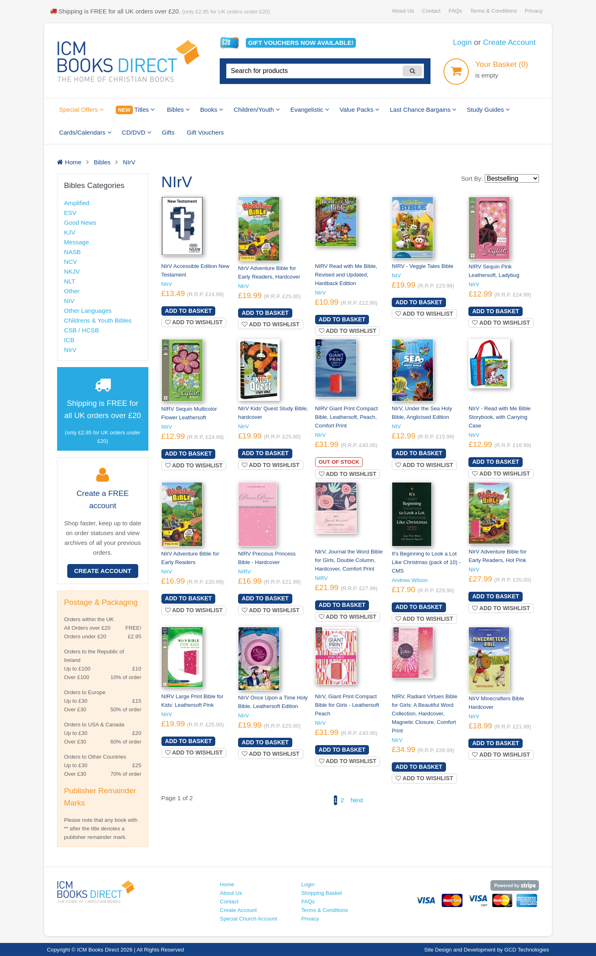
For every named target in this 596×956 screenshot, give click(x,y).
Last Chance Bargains (423, 109)
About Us (403, 11)
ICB (69, 339)
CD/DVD (136, 132)
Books (211, 109)
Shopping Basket (321, 893)
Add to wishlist (194, 322)
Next (357, 800)
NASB (72, 251)
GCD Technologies (526, 950)
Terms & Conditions (493, 11)
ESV (70, 212)
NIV (69, 300)
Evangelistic (309, 109)
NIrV (70, 349)
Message (76, 242)
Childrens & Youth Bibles (98, 320)
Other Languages (88, 310)
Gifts (168, 132)
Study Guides (488, 109)
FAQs (455, 11)
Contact (431, 11)
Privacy (534, 11)
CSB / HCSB (81, 330)
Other (71, 291)
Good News (80, 222)
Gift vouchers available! (301, 42)
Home (227, 884)
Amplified (76, 202)
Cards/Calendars (85, 132)
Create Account (509, 42)
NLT (69, 281)
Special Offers (81, 109)
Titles (135, 110)
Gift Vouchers (205, 132)
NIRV (244, 572)
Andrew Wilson (410, 580)
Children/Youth (257, 109)
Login (462, 42)
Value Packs (359, 109)
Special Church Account (248, 919)
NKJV (72, 271)
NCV (70, 261)
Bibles (178, 109)
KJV (69, 232)
